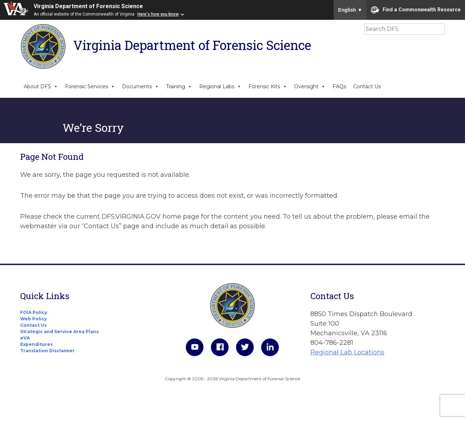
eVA (25, 338)
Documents (140, 86)
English (350, 10)
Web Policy (33, 318)
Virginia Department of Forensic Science (88, 6)
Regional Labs (220, 86)
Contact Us (367, 86)
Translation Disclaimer (47, 350)
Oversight (310, 86)
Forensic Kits (267, 86)
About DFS (41, 86)
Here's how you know (158, 14)
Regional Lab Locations (347, 352)
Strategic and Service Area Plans (59, 331)
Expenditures (36, 344)
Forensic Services (90, 86)
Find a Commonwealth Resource (416, 9)
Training (179, 86)
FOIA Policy (33, 312)
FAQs (339, 86)
